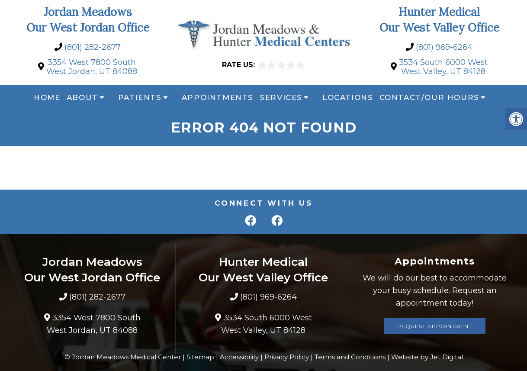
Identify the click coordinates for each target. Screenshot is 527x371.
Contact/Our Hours (429, 97)
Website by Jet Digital (427, 357)
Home (47, 97)
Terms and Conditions (350, 357)
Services (281, 97)
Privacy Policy (286, 357)
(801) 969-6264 (444, 47)
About (82, 97)
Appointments (218, 97)
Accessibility (239, 357)
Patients (140, 97)
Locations (347, 97)
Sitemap (200, 357)
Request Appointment (434, 326)
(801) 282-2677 (92, 47)
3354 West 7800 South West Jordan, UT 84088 (91, 67)
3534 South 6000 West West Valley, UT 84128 (443, 67)
